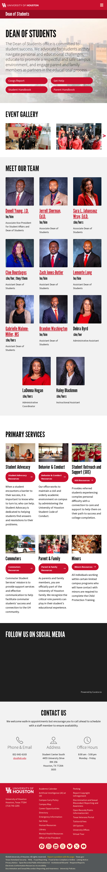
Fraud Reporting (40, 859)
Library (42, 829)
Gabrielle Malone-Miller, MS (17, 331)
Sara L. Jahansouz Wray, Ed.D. (85, 213)
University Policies (67, 868)
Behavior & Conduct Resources (53, 477)
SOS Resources (84, 480)
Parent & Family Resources (53, 568)
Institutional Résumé (59, 862)
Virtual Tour (78, 834)
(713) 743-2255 (13, 805)
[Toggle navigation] (102, 5)
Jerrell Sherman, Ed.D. (50, 213)
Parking (76, 788)
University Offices (81, 829)
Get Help (59, 80)
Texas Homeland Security (16, 859)
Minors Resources (85, 567)
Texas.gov (80, 857)
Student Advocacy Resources (20, 477)
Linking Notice (82, 859)
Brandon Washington (53, 328)
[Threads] (62, 846)
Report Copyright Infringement (81, 794)
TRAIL (30, 859)
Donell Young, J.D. (17, 211)
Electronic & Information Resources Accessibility (26, 865)
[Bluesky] (69, 846)
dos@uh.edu (19, 758)
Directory (43, 812)
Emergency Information (50, 816)
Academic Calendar (48, 788)
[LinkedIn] (56, 846)
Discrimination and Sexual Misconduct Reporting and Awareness (85, 803)
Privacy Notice (12, 862)
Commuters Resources (20, 568)
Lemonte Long (82, 272)
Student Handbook (19, 89)
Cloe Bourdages (16, 272)
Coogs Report (16, 80)
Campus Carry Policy (48, 800)
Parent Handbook (64, 89)
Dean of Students (17, 14)
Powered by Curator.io (91, 692)
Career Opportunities (49, 808)
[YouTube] (83, 846)
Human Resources (47, 825)
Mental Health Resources (51, 833)
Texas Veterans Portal (83, 817)
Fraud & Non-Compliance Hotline (62, 859)
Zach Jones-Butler (51, 272)
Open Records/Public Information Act (83, 811)
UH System (78, 825)
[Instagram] (49, 846)
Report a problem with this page (61, 857)
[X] (76, 846)
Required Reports (77, 862)
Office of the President (49, 837)
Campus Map (45, 804)
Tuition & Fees (80, 821)
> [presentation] (104, 135)
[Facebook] (42, 846)
